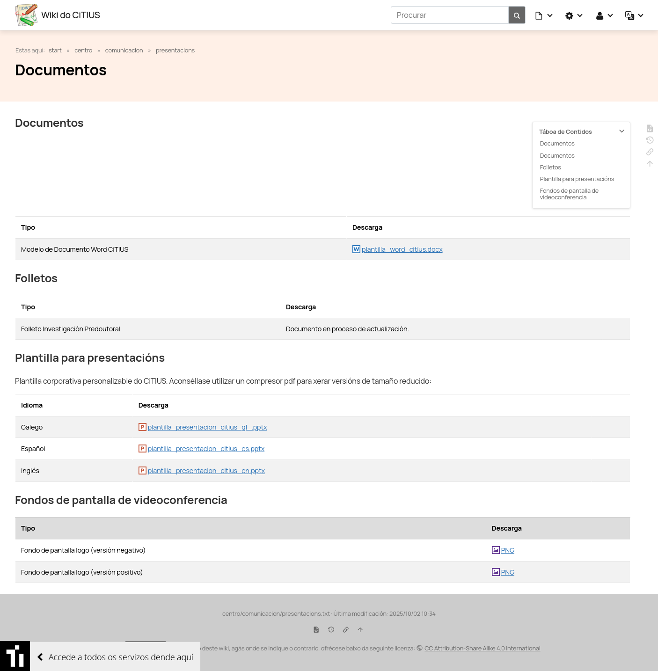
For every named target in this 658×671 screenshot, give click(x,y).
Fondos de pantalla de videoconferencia (569, 193)
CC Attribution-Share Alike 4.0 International (482, 648)
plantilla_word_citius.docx (402, 249)
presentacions (175, 50)
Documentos (557, 143)
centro (83, 50)
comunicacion (124, 50)
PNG (507, 550)
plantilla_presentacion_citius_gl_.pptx (207, 427)
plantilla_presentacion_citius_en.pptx (206, 470)
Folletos (550, 167)
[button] (544, 15)
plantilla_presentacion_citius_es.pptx (206, 448)
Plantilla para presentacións (577, 179)
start (55, 50)
